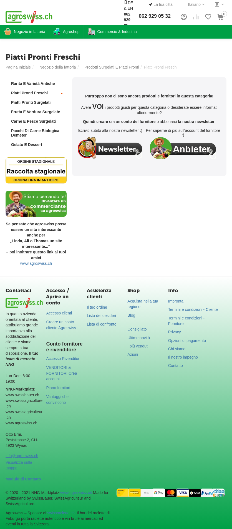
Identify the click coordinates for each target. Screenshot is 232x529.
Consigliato (137, 329)
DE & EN (128, 16)
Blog (131, 315)
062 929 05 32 (155, 16)
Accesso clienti (59, 313)
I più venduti (137, 346)
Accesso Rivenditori (63, 358)
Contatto (175, 365)
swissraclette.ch (61, 513)
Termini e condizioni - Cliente (193, 309)
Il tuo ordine (97, 307)
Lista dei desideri (101, 315)
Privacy (174, 332)
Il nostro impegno (183, 357)
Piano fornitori (58, 388)
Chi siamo (176, 349)
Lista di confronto (102, 324)
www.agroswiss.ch (36, 263)
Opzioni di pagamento (187, 340)
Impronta (175, 301)
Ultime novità (138, 338)
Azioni (132, 354)
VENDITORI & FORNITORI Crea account (61, 373)
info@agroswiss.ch (22, 456)
